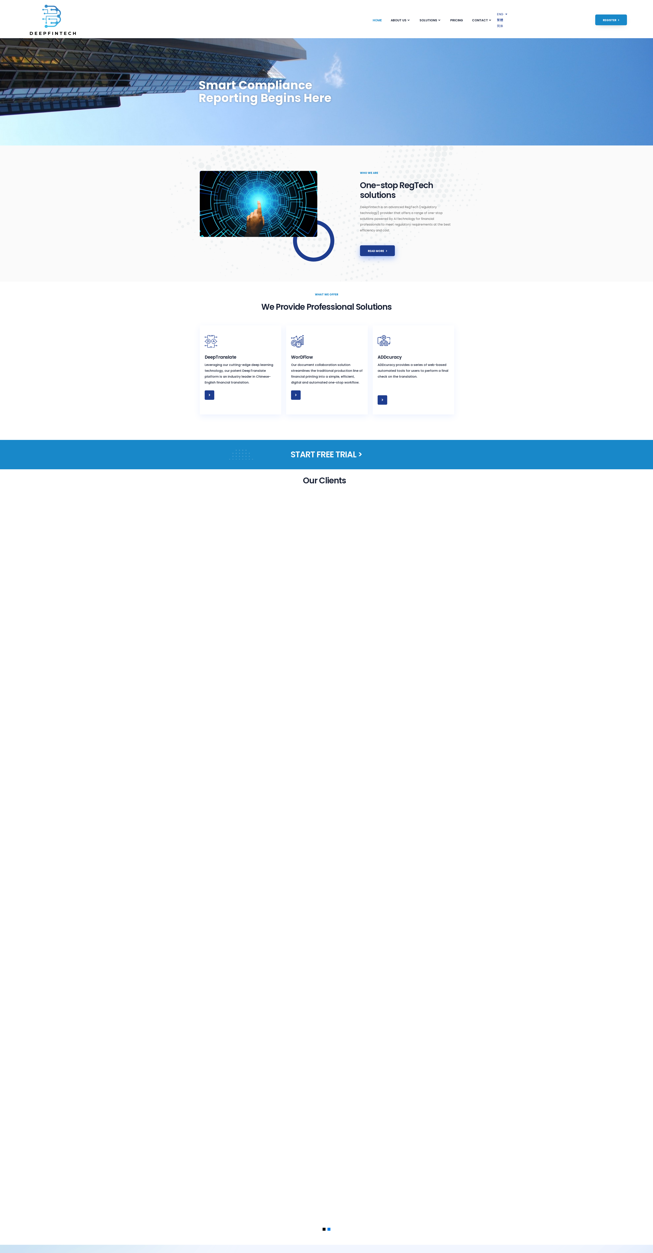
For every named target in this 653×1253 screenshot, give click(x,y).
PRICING (456, 20)
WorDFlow (302, 357)
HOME (377, 20)
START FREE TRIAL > (326, 455)
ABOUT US (401, 20)
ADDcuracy (390, 357)
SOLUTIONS (430, 20)
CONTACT (482, 20)
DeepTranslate (221, 357)
